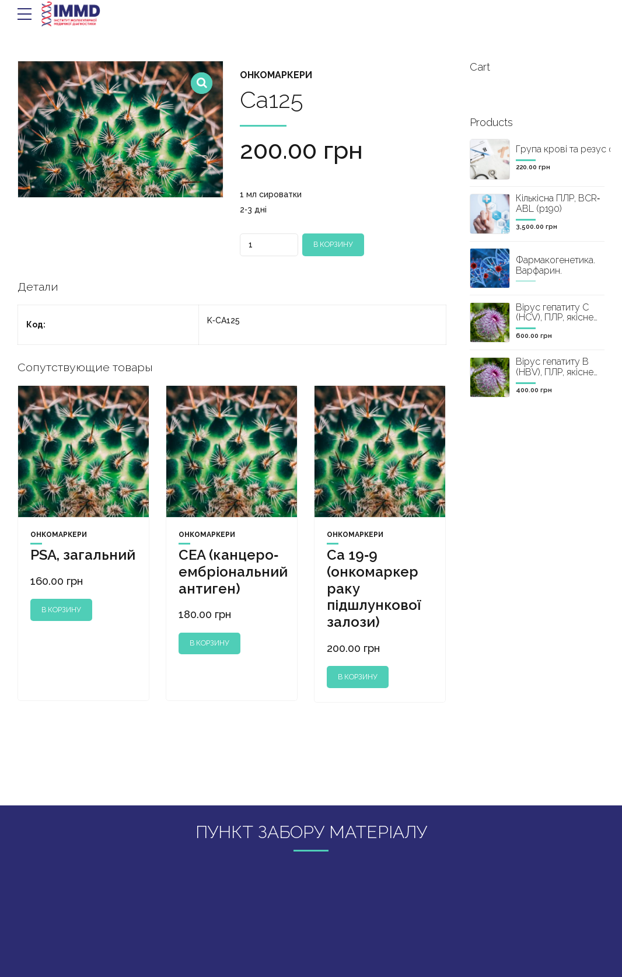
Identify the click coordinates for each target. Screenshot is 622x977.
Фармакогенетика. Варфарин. (555, 265)
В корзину (332, 244)
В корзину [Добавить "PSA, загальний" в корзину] (61, 609)
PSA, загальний (82, 554)
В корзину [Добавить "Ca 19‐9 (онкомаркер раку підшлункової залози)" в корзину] (357, 676)
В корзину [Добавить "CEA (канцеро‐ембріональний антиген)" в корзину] (209, 642)
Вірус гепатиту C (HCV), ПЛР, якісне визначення (554, 317)
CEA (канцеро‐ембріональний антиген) (233, 571)
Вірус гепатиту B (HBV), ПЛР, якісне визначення (554, 372)
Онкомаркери (276, 75)
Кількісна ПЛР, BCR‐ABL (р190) (558, 203)
